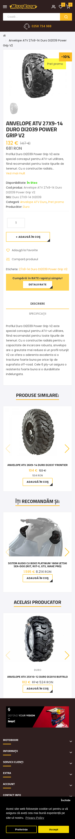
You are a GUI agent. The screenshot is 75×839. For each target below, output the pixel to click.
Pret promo (56, 202)
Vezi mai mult (15, 173)
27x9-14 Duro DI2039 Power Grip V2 (43, 269)
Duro (26, 207)
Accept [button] (53, 829)
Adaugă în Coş (29, 237)
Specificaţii (37, 314)
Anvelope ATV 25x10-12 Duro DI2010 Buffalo (37, 676)
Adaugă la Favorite (25, 250)
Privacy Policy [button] (34, 817)
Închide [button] (65, 800)
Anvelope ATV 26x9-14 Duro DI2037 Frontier (37, 464)
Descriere (37, 304)
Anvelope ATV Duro (33, 202)
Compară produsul (25, 259)
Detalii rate (37, 284)
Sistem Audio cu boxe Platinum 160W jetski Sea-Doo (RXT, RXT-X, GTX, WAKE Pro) (37, 565)
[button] (67, 448)
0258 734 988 (41, 26)
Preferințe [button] (21, 829)
